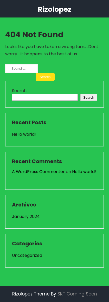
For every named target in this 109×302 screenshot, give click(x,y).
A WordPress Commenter (38, 172)
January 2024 (26, 217)
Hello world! (24, 134)
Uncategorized (27, 255)
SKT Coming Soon (77, 294)
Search (19, 91)
